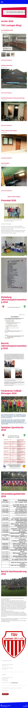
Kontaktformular (14, 682)
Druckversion (4, 705)
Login (26, 705)
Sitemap (9, 705)
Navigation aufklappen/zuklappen (14, 2)
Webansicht (25, 706)
